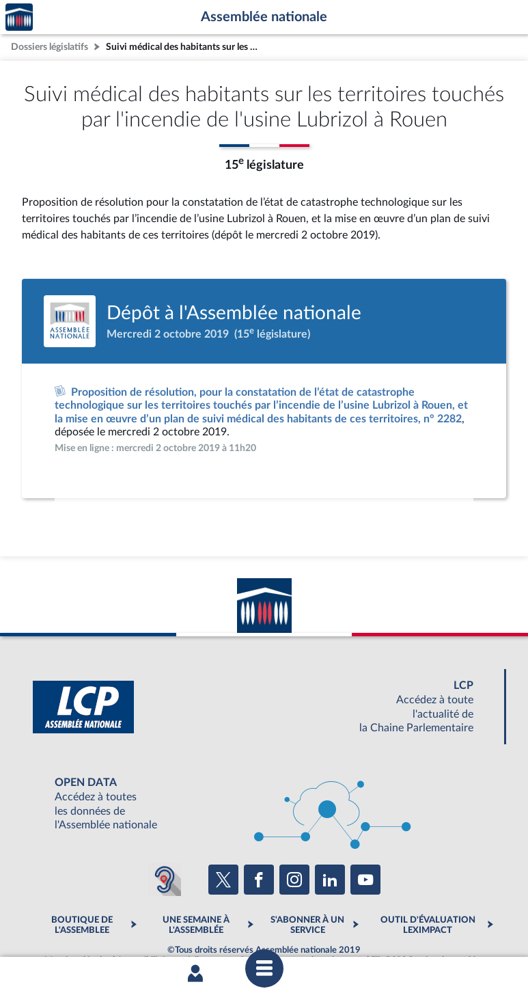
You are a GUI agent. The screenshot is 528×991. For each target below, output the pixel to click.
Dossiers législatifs (49, 47)
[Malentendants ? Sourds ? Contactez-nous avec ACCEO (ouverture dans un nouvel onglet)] (164, 879)
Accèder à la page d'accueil (19, 17)
